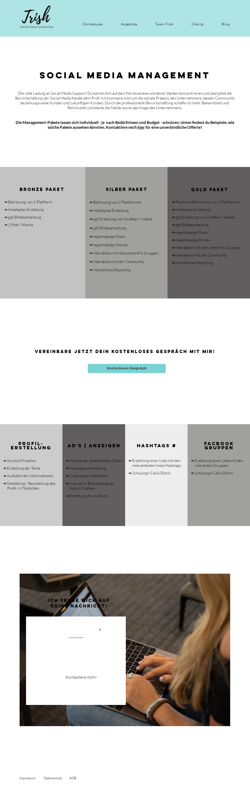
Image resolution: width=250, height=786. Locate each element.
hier (141, 127)
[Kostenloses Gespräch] (127, 368)
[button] (93, 24)
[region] (125, 650)
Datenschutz (53, 778)
